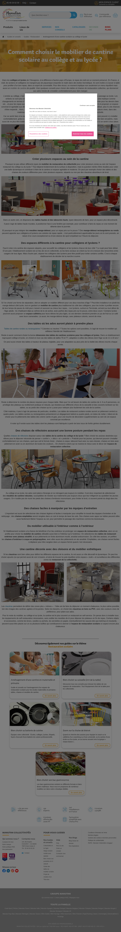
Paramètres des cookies (38, 134)
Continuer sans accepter (87, 105)
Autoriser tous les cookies (83, 134)
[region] (61, 116)
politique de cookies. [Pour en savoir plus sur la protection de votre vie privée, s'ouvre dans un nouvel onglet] (51, 127)
